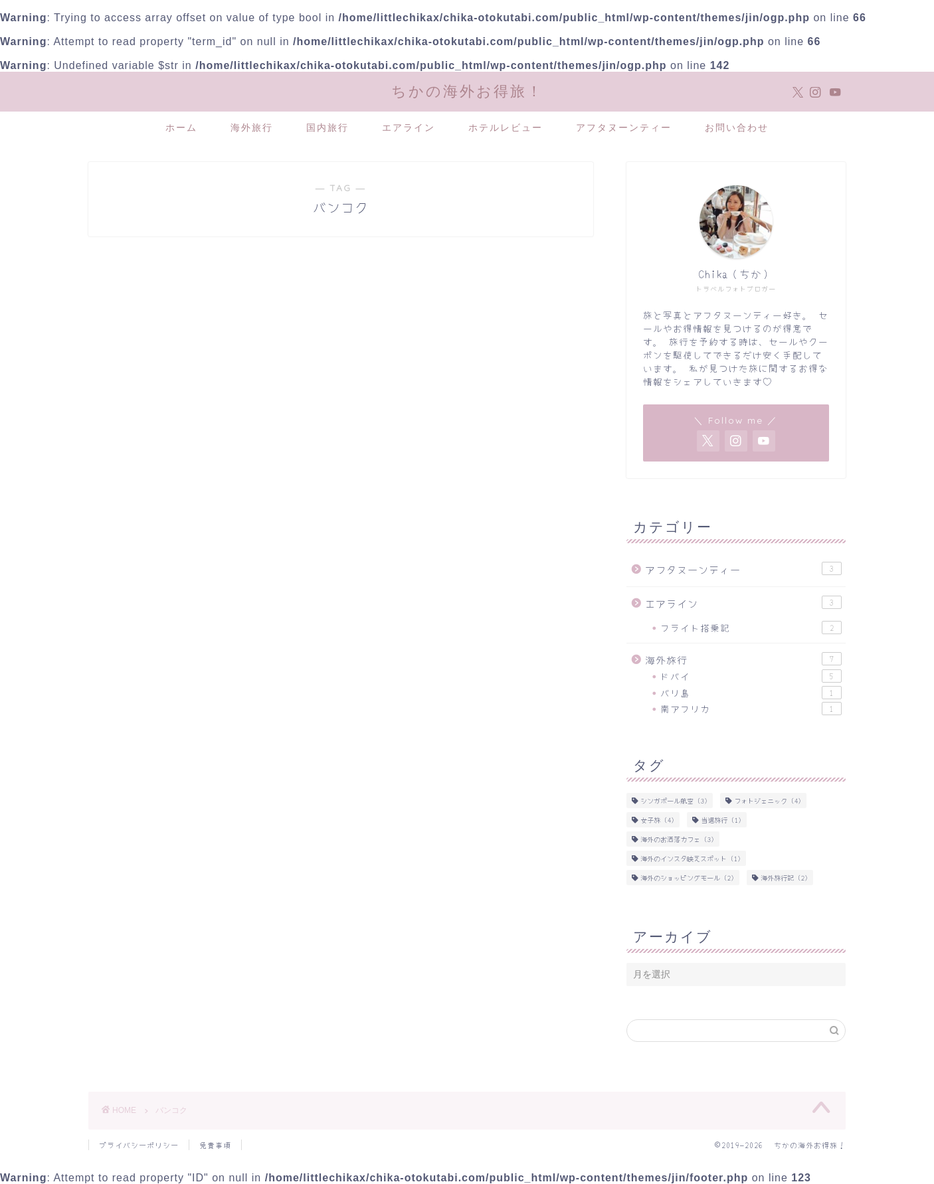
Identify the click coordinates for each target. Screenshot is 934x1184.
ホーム (181, 127)
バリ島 (751, 692)
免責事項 (215, 1145)
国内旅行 (327, 127)
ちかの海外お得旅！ (467, 91)
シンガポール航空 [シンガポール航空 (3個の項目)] (673, 800)
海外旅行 (252, 127)
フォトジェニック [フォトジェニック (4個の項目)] (767, 800)
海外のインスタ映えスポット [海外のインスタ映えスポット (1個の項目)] (690, 858)
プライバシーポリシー (139, 1145)
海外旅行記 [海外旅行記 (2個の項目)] (784, 878)
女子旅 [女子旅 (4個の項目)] (657, 820)
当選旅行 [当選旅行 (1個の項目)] (721, 820)
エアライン (408, 127)
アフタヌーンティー (624, 127)
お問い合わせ (737, 127)
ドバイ (751, 676)
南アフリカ (751, 708)
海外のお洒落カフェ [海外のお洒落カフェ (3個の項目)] (677, 839)
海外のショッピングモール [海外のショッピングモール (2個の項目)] (687, 878)
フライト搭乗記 (751, 627)
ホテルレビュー (505, 127)
